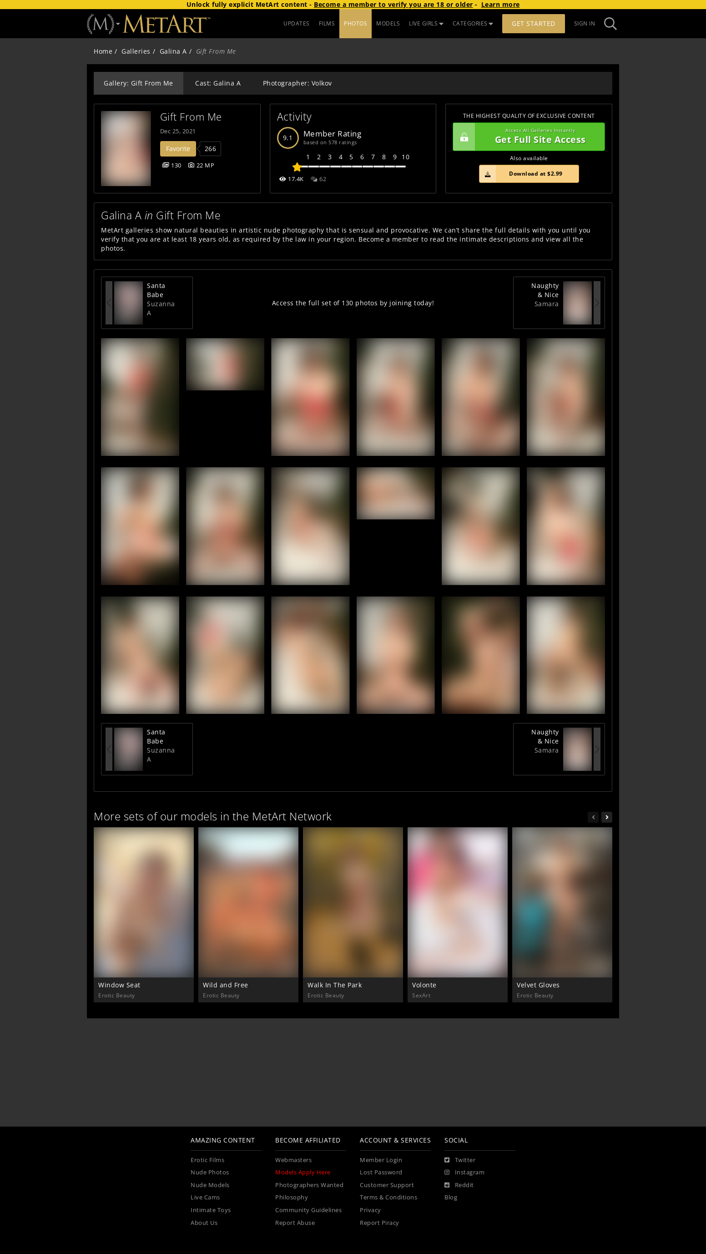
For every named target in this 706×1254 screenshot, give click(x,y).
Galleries (136, 51)
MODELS (388, 23)
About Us (204, 1223)
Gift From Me (191, 117)
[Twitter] (459, 1160)
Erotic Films (207, 1160)
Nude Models (210, 1185)
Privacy (370, 1210)
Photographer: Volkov (297, 83)
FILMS (327, 23)
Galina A (173, 51)
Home (103, 51)
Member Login (381, 1160)
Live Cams (205, 1197)
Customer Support (387, 1185)
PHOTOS (355, 23)
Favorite (178, 148)
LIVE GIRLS (426, 23)
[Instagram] (464, 1172)
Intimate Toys (211, 1210)
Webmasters (293, 1160)
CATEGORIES (473, 23)
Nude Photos (210, 1172)
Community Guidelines (308, 1210)
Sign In (584, 23)
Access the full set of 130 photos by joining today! (353, 302)
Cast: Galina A (218, 83)
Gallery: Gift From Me (138, 83)
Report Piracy (379, 1223)
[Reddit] (459, 1185)
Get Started (533, 23)
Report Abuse (295, 1223)
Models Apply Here (303, 1172)
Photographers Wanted (309, 1185)
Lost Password (381, 1172)
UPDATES (296, 23)
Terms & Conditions (388, 1197)
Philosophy (291, 1197)
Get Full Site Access (526, 137)
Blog (450, 1197)
